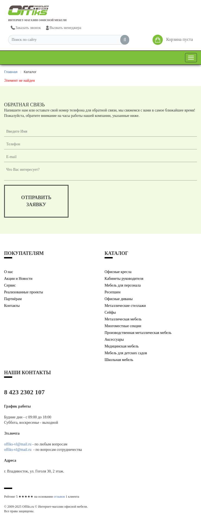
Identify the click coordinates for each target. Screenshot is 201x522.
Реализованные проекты (23, 292)
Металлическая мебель (123, 319)
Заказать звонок (25, 28)
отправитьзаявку (36, 201)
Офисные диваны (119, 299)
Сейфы (110, 312)
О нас (8, 272)
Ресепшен (113, 292)
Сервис (10, 285)
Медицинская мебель (122, 346)
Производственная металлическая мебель (138, 333)
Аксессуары (114, 339)
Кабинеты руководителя (124, 279)
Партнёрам (13, 299)
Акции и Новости (18, 279)
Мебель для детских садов (126, 353)
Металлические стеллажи (125, 306)
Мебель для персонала (123, 285)
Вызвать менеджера (63, 28)
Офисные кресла (118, 272)
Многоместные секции (123, 326)
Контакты (12, 306)
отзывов (59, 496)
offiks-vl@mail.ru (17, 444)
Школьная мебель (119, 360)
